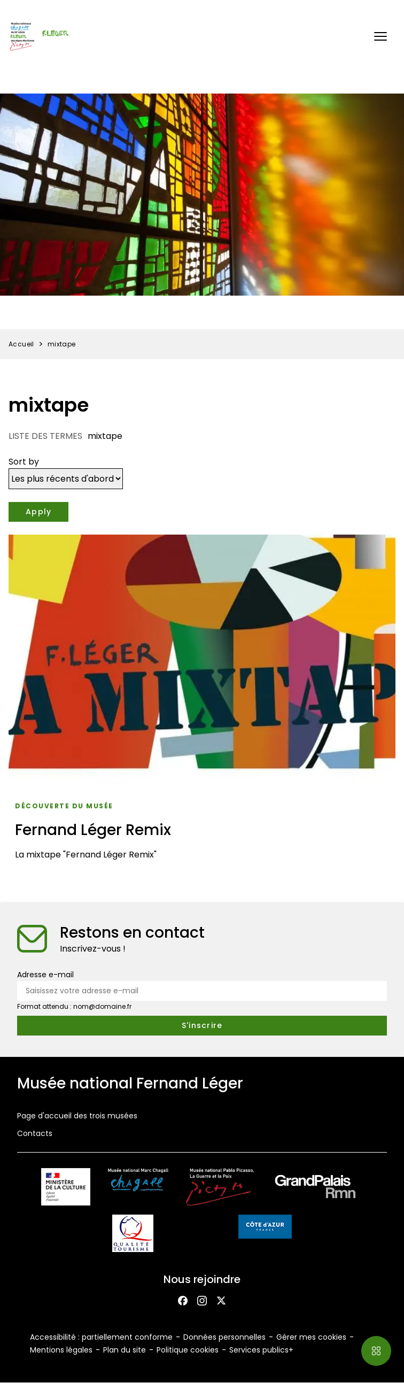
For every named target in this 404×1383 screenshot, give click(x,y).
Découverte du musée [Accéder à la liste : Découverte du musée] (64, 805)
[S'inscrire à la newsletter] (202, 1026)
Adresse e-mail (45, 974)
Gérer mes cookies (311, 1337)
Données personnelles (224, 1337)
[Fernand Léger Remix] (202, 701)
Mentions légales (61, 1350)
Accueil (21, 344)
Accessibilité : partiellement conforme (101, 1337)
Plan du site (124, 1350)
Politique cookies (188, 1350)
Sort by (24, 461)
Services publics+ (261, 1350)
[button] (380, 36)
